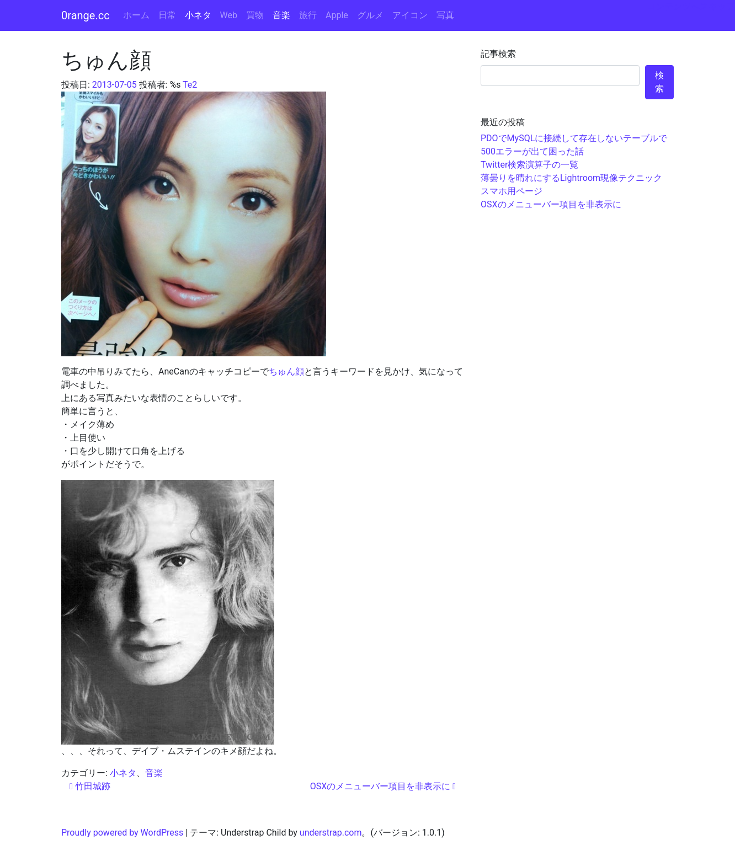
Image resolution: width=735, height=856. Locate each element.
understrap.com (331, 832)
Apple (337, 15)
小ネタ (198, 15)
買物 (255, 15)
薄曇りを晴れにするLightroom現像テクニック (571, 178)
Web (228, 15)
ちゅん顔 (286, 371)
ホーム (136, 15)
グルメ (370, 15)
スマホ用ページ (511, 191)
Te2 (190, 84)
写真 (445, 15)
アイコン (410, 15)
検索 (659, 82)
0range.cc (85, 15)
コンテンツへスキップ (691, 6)
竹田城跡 (90, 786)
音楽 (281, 15)
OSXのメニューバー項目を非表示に (383, 786)
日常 (167, 15)
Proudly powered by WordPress (122, 832)
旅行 (308, 15)
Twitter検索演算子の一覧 (529, 164)
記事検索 (498, 54)
